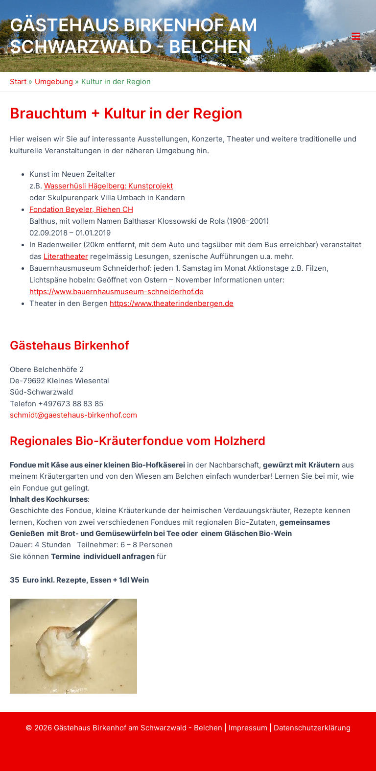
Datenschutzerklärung (312, 728)
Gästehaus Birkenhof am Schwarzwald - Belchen (134, 35)
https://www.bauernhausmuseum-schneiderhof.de (116, 291)
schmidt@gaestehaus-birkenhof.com (73, 415)
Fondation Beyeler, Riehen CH (81, 209)
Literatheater (66, 256)
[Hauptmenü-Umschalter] (356, 36)
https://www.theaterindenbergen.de (172, 303)
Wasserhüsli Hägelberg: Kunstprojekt (108, 186)
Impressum (249, 728)
